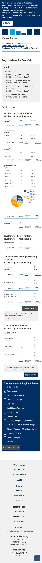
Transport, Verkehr (14, 433)
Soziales (10, 404)
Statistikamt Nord (9, 43)
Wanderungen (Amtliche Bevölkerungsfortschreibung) (17, 95)
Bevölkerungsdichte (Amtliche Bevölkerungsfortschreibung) (18, 81)
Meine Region (23, 43)
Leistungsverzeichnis (19, 516)
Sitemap (19, 500)
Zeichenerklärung (30, 309)
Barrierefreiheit (19, 495)
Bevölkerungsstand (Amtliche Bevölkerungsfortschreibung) (17, 76)
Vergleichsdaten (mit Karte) (28, 125)
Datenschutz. (11, 18)
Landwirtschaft (13, 412)
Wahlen (10, 442)
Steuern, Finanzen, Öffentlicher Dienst (22, 429)
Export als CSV (31, 375)
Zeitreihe (21, 125)
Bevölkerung (10, 71)
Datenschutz (19, 521)
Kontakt (19, 490)
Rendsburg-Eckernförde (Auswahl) (15, 48)
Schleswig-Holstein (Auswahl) (13, 46)
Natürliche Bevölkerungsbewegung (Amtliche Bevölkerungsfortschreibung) (19, 88)
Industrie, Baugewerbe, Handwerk (20, 421)
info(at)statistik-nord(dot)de (22, 531)
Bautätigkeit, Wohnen (15, 408)
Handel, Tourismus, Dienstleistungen (21, 425)
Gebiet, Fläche (12, 387)
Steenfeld (35, 48)
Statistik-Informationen (38, 125)
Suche (19, 480)
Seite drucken (19, 469)
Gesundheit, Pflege (14, 400)
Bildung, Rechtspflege (15, 395)
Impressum (19, 511)
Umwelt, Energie (13, 438)
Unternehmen (12, 416)
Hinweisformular (19, 475)
